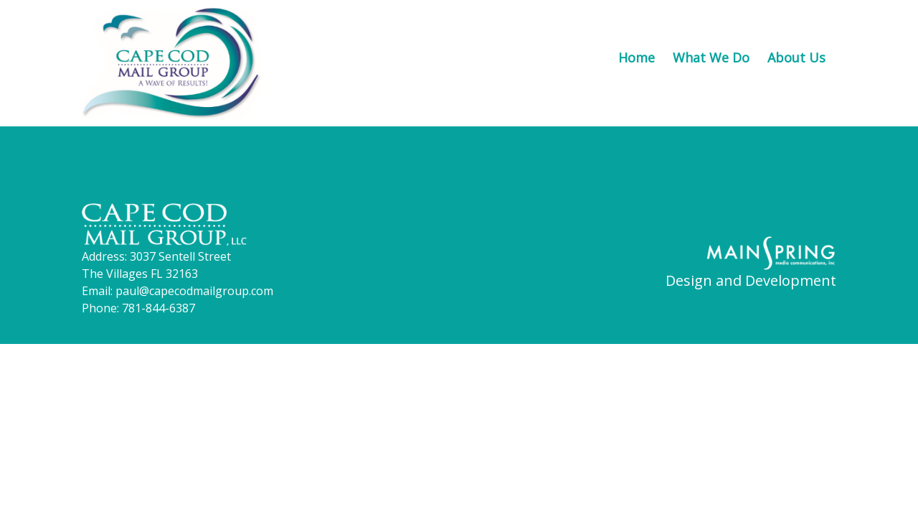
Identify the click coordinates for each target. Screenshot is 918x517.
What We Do (711, 57)
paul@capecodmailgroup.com (194, 291)
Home (636, 57)
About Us (796, 57)
